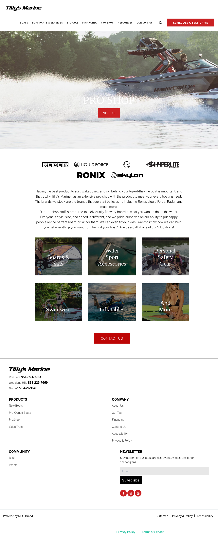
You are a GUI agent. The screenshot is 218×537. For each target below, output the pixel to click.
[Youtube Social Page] (138, 493)
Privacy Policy (125, 532)
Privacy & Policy (122, 440)
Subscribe (130, 480)
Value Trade (16, 426)
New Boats (16, 405)
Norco (23, 388)
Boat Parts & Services (47, 22)
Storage (73, 22)
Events (13, 464)
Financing (89, 22)
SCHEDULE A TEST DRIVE (190, 22)
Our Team (118, 412)
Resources (125, 22)
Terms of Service (153, 532)
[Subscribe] (164, 471)
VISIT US (109, 113)
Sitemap (162, 516)
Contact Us (145, 22)
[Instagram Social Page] (131, 493)
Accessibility (120, 433)
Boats (24, 22)
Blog (12, 457)
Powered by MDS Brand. (18, 516)
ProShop (14, 419)
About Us (118, 405)
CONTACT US (112, 338)
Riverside (25, 377)
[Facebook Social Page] (123, 493)
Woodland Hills (28, 382)
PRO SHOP (107, 22)
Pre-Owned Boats (20, 412)
